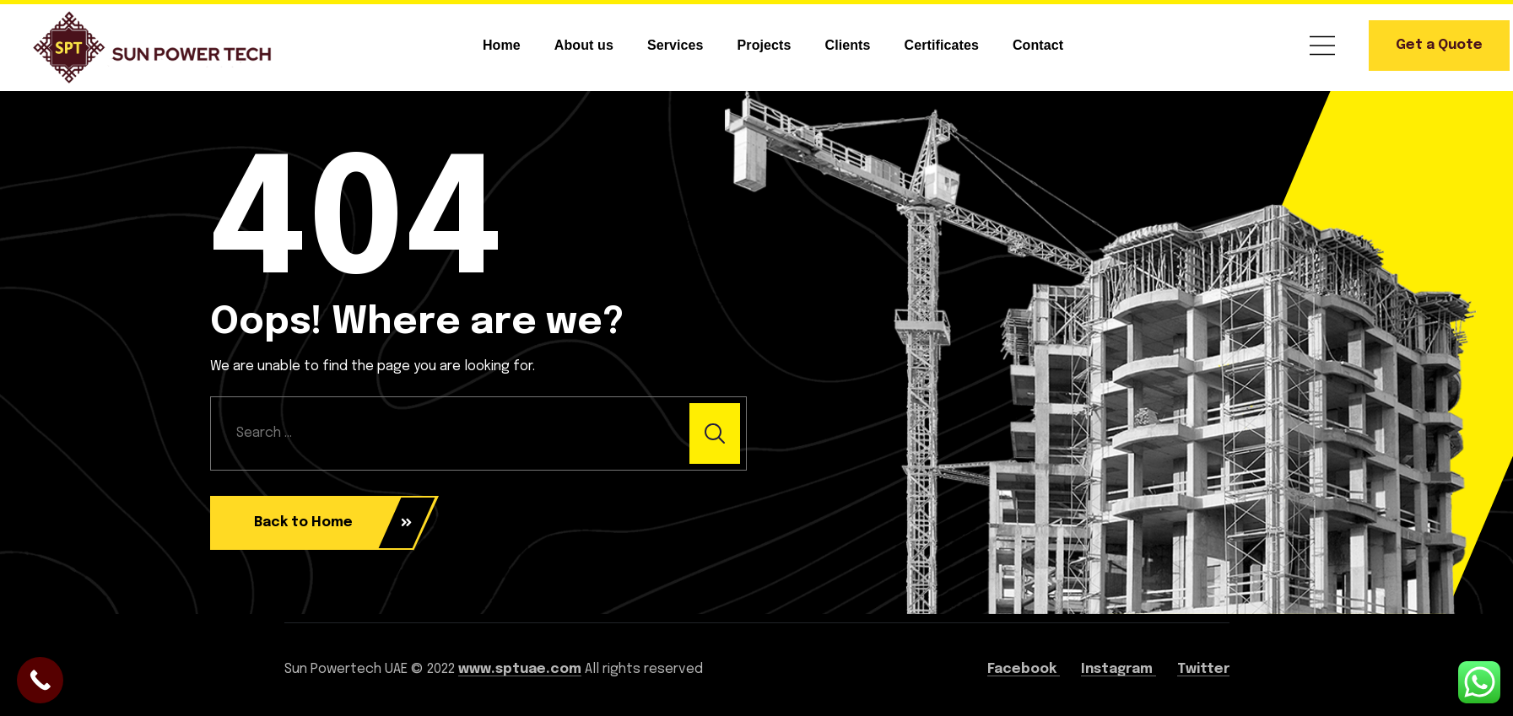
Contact (1038, 45)
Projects (765, 45)
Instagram (1118, 669)
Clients (848, 45)
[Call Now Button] (40, 680)
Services (675, 45)
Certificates (942, 45)
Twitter (1203, 669)
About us (583, 45)
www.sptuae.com (519, 669)
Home (502, 45)
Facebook (1023, 669)
